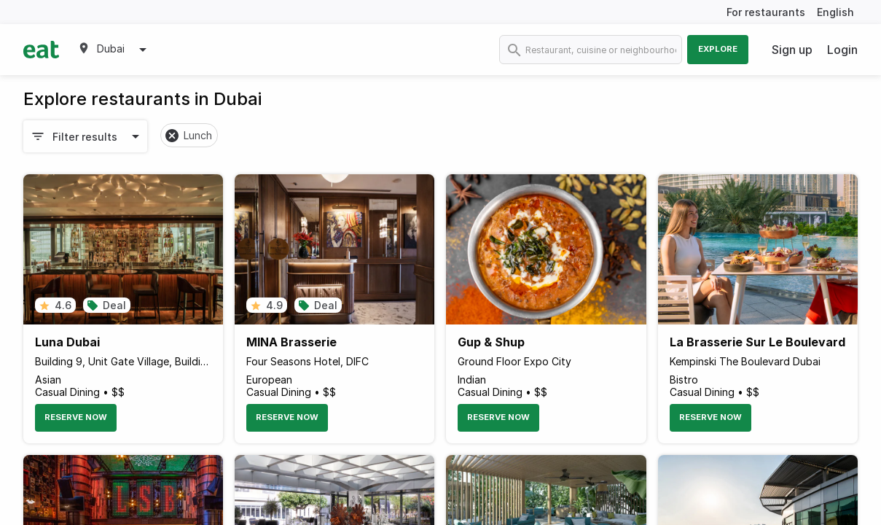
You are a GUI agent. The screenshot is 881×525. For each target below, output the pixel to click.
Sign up (792, 49)
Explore (717, 49)
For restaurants (766, 12)
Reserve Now (75, 417)
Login (842, 49)
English (835, 12)
